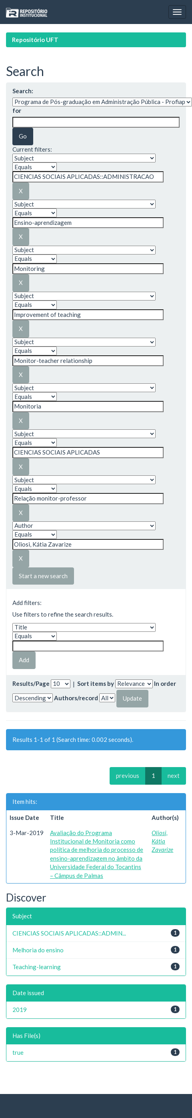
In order (165, 683)
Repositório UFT (35, 39)
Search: (22, 90)
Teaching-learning (36, 966)
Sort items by (95, 683)
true (18, 1052)
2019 (19, 1009)
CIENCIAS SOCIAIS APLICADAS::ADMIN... (69, 933)
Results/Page (31, 683)
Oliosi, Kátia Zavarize (162, 841)
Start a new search (43, 575)
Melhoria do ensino (38, 950)
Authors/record (76, 697)
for (16, 110)
